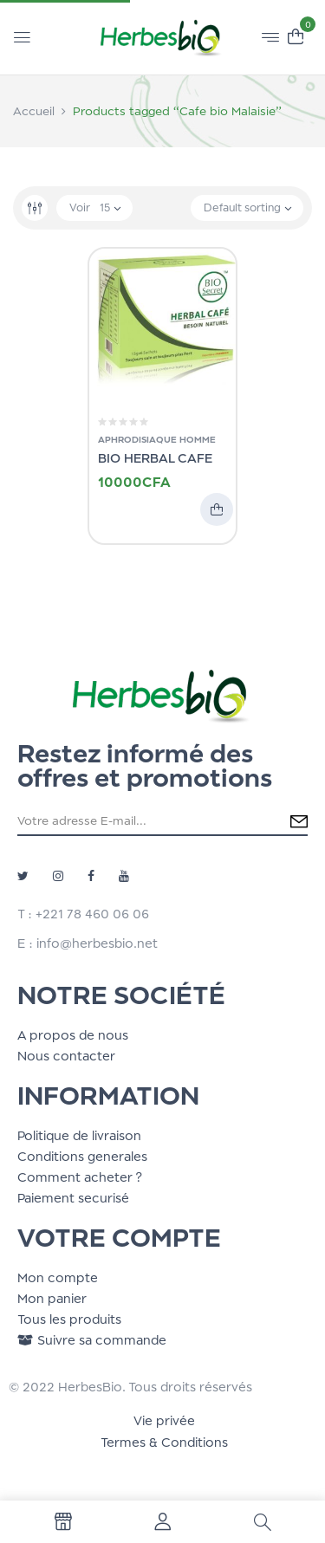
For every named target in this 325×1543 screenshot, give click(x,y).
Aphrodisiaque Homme (157, 439)
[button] (295, 35)
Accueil (34, 111)
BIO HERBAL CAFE (155, 458)
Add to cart (216, 509)
